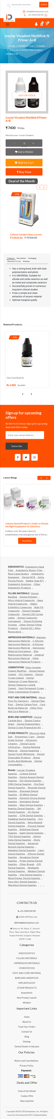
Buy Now (24, 172)
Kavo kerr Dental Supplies (22, 881)
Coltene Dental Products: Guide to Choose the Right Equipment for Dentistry (26, 525)
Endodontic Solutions (19, 584)
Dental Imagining (29, 750)
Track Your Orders (26, 1026)
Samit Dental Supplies (31, 833)
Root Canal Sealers (18, 573)
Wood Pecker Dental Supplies (24, 878)
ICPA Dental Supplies (31, 815)
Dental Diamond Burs (28, 724)
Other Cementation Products (24, 691)
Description (21, 258)
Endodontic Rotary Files (29, 570)
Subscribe (16, 446)
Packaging (32, 258)
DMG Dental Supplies (20, 784)
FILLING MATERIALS (26, 958)
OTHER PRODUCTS (27, 987)
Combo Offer (27, 1096)
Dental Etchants (28, 597)
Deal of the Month (27, 1091)
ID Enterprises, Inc (30, 1111)
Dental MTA (28, 577)
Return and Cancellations (26, 1060)
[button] (27, 92)
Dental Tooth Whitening (21, 754)
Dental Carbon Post (27, 704)
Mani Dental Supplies (31, 805)
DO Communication (38, 1115)
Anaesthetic (27, 992)
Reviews (26, 261)
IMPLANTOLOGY (26, 983)
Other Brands (27, 864)
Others (41, 46)
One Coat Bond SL (15, 377)
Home (12, 46)
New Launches (27, 1101)
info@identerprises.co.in (35, 11)
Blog (26, 1036)
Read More (27, 541)
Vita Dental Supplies (31, 874)
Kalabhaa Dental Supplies (22, 819)
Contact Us (26, 1031)
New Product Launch (27, 997)
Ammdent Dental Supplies (22, 850)
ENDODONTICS (27, 953)
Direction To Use (14, 261)
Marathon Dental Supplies (22, 885)
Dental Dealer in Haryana (27, 1046)
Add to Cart (24, 162)
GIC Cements (26, 674)
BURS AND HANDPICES (26, 978)
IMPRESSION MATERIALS (27, 963)
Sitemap (27, 1041)
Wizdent (27, 1002)
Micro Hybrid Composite (21, 600)
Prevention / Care (25, 736)
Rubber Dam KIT (35, 580)
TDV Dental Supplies (19, 836)
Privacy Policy (26, 1065)
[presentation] (40, 187)
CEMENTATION (26, 46)
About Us (26, 1021)
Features (11, 258)
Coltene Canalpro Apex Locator (26, 234)
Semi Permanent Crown (31, 688)
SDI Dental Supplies (30, 780)
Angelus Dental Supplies (21, 808)
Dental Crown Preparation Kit (24, 727)
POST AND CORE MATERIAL (27, 973)
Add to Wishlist (24, 151)
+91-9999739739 (33, 15)
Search (44, 4)
